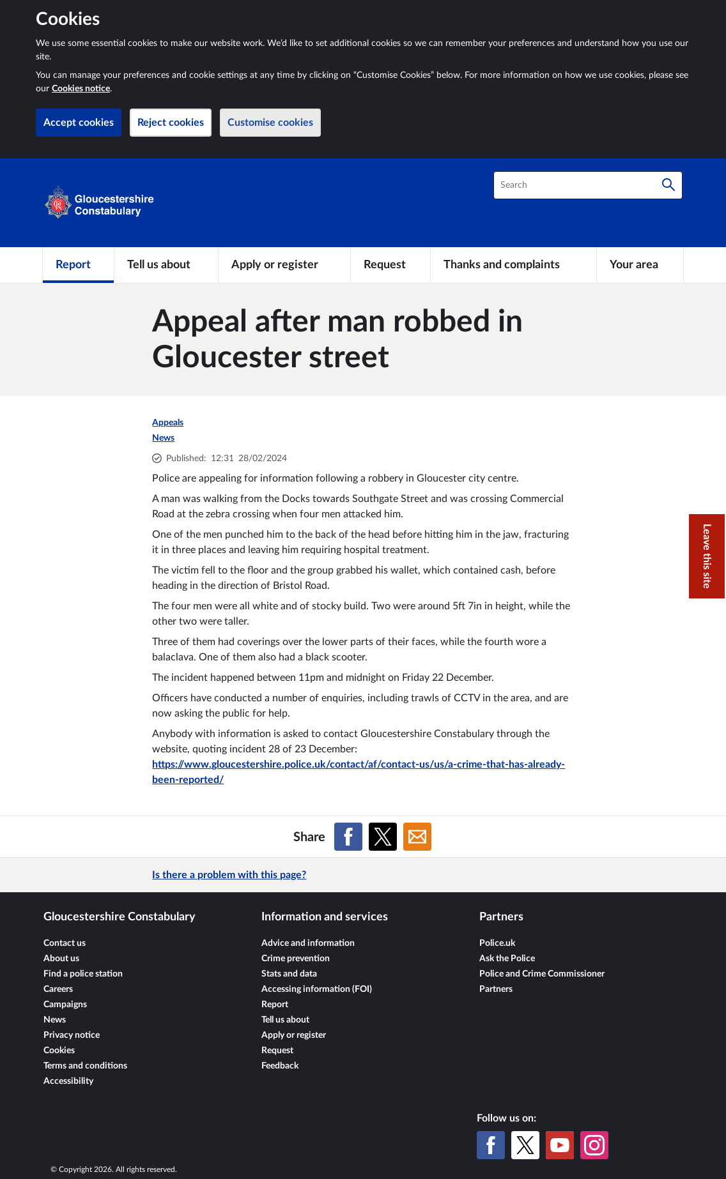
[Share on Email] (417, 837)
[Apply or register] (284, 265)
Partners (496, 989)
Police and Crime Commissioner (542, 974)
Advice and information (308, 943)
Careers (58, 989)
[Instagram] (594, 1145)
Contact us (64, 943)
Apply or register (293, 1035)
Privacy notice (71, 1035)
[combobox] (588, 185)
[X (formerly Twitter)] (525, 1145)
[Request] (390, 265)
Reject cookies (170, 123)
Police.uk (497, 943)
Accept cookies (78, 123)
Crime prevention (295, 958)
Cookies (59, 1050)
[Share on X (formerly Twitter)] (383, 837)
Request (277, 1050)
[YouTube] (560, 1145)
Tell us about (285, 1019)
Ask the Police (507, 958)
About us (61, 958)
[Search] (668, 185)
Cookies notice (81, 88)
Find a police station (83, 974)
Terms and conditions (85, 1065)
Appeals (167, 422)
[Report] (78, 265)
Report (274, 1004)
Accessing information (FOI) (316, 989)
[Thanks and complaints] (513, 265)
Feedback (279, 1065)
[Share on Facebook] (348, 837)
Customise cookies (270, 123)
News (163, 438)
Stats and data (289, 974)
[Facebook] (491, 1145)
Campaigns (65, 1004)
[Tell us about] (166, 265)
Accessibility (68, 1081)
